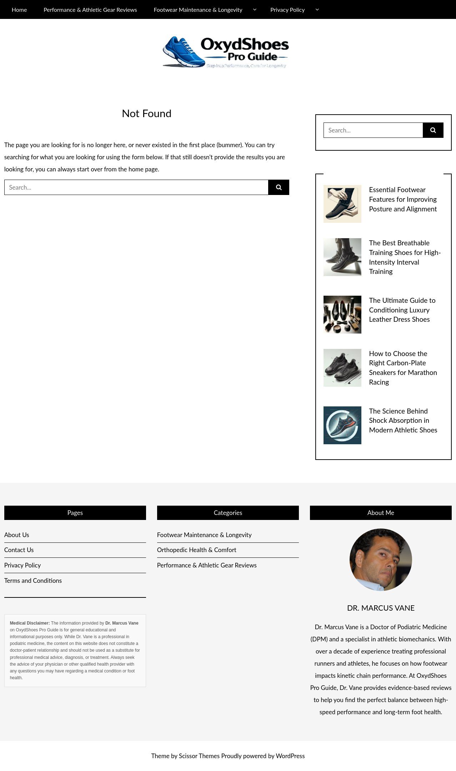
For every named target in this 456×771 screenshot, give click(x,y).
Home (19, 9)
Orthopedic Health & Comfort (196, 550)
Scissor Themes (199, 756)
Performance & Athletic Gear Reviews (90, 9)
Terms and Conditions (33, 580)
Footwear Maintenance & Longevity (198, 9)
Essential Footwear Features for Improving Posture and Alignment (403, 199)
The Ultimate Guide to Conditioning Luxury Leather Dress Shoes (402, 310)
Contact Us (19, 550)
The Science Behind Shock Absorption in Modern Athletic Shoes (403, 420)
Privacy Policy (287, 9)
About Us (16, 535)
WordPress (290, 756)
